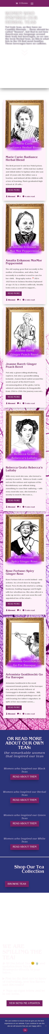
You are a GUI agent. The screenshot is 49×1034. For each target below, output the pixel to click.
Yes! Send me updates (24, 1003)
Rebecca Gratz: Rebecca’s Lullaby (24, 469)
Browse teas (17, 884)
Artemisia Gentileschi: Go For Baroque (24, 676)
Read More (14, 190)
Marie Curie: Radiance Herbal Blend (22, 159)
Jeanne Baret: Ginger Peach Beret (21, 366)
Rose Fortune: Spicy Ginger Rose (20, 572)
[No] (45, 1025)
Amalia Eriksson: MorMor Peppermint (24, 262)
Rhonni (11, 197)
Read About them (24, 777)
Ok (25, 1030)
